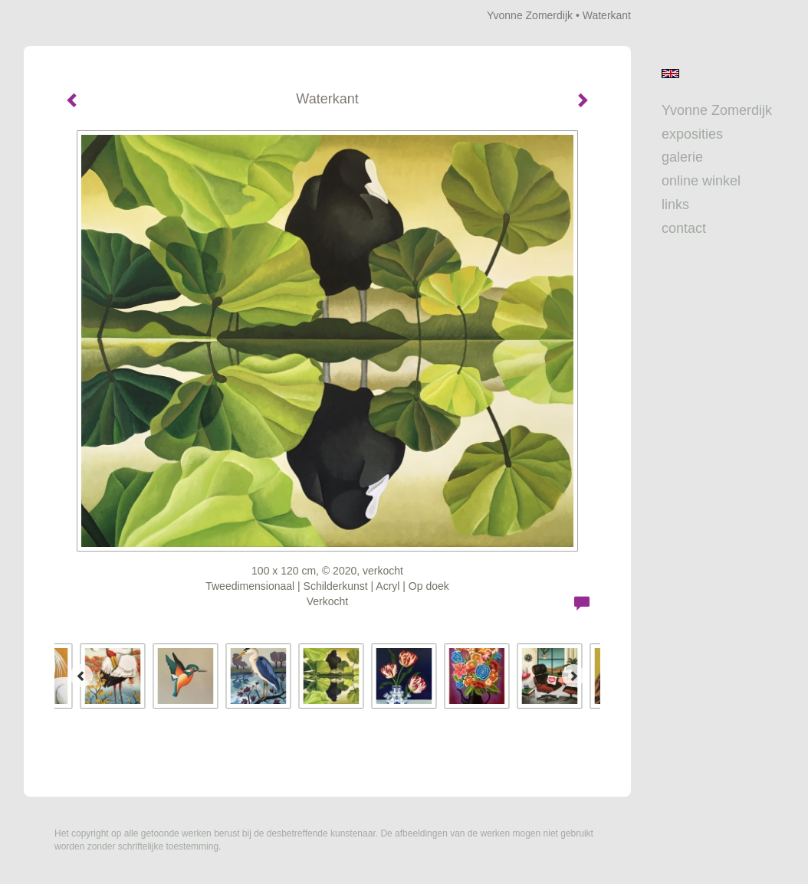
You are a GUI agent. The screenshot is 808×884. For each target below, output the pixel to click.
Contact (684, 228)
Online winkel (701, 180)
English (670, 73)
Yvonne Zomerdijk (530, 15)
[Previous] (81, 675)
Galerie (682, 157)
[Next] (573, 675)
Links (675, 204)
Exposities (692, 134)
